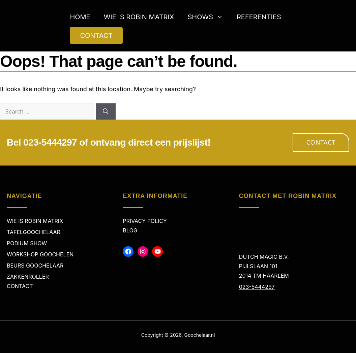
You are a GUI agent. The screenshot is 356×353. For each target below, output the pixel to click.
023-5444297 (257, 286)
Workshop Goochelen (40, 254)
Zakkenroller (28, 276)
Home (80, 17)
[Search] (106, 111)
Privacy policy (145, 221)
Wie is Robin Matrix (139, 17)
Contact (321, 142)
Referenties (259, 17)
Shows (208, 17)
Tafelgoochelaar (33, 232)
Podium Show (27, 243)
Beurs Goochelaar (35, 265)
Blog (130, 230)
